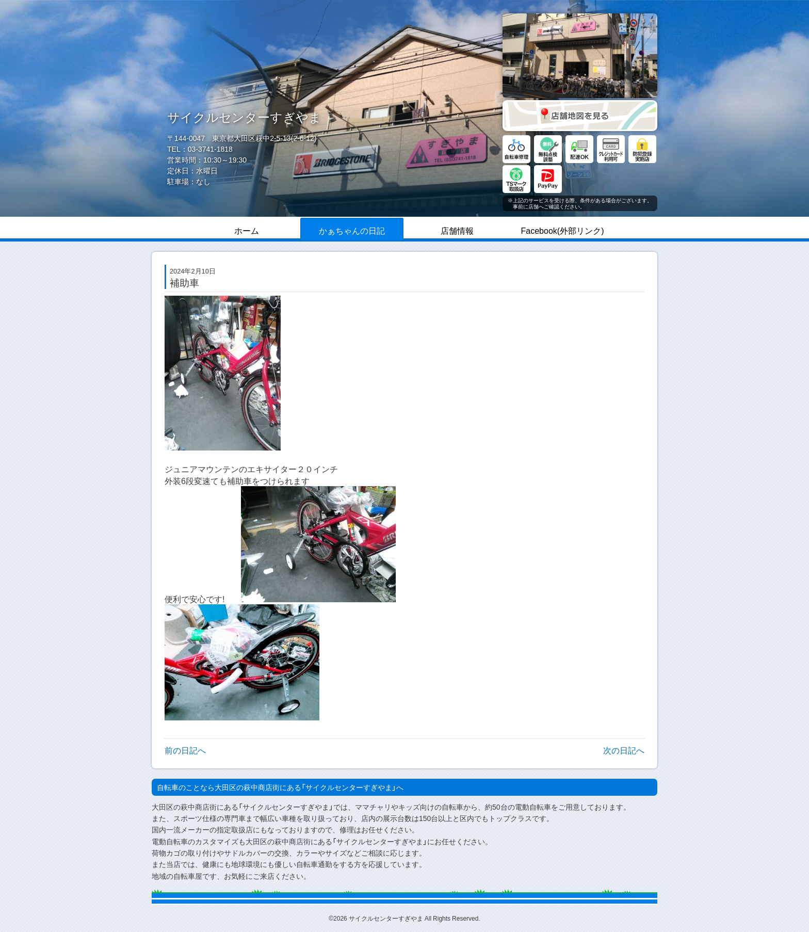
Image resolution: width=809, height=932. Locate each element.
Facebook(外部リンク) (562, 230)
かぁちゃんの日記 (352, 230)
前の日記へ (185, 750)
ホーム (246, 230)
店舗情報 (457, 230)
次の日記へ (623, 750)
